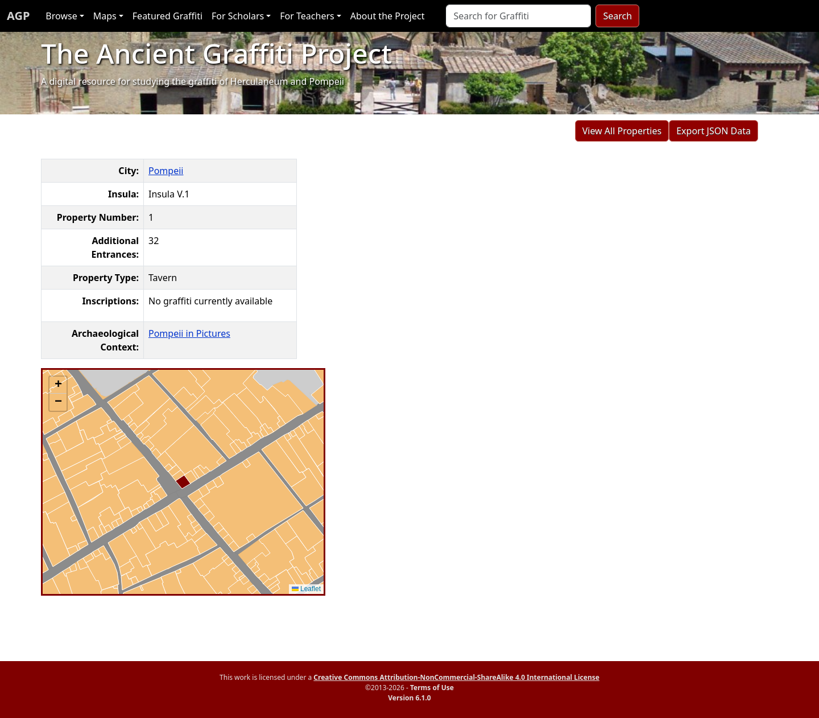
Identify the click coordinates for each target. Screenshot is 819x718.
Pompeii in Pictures (189, 333)
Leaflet (306, 589)
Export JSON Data (713, 131)
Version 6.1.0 (409, 698)
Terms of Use (432, 687)
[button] (58, 385)
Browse (61, 16)
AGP (18, 15)
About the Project (387, 16)
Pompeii (165, 170)
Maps (105, 16)
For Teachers (307, 16)
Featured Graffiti (167, 16)
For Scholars (238, 16)
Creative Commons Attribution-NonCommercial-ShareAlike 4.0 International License (456, 677)
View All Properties (622, 131)
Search (617, 16)
